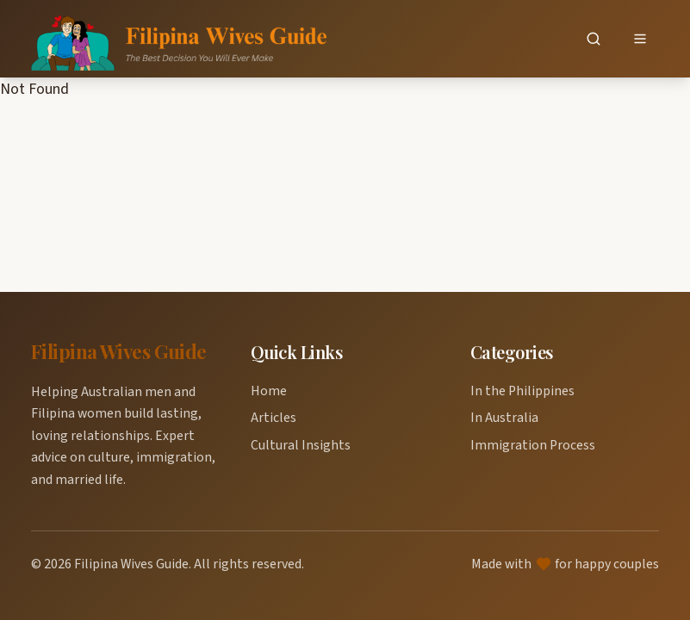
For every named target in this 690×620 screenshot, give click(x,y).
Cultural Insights (301, 445)
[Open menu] (639, 39)
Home (269, 390)
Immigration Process (532, 445)
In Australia (504, 417)
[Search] (593, 39)
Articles (273, 417)
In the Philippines (522, 390)
